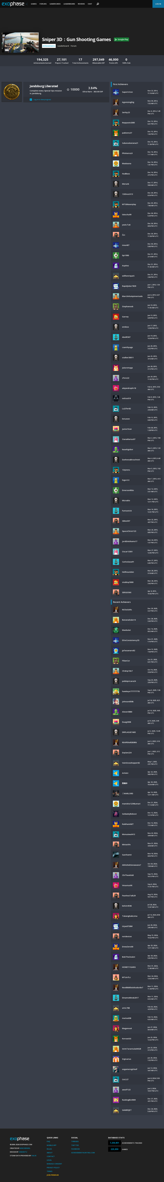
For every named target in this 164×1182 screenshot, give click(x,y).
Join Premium (53, 1175)
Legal (49, 1160)
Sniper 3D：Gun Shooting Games (76, 39)
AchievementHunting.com (83, 1152)
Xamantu (23, 1152)
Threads (75, 1141)
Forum (73, 46)
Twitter (75, 1145)
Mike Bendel (25, 1148)
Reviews (81, 4)
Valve (34, 1155)
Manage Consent (54, 1164)
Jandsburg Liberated (44, 86)
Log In (158, 4)
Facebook (75, 1149)
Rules (49, 1149)
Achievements (49, 46)
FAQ (48, 1141)
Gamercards (55, 4)
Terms (49, 1171)
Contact (51, 1156)
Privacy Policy (53, 1167)
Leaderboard (69, 4)
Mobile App (51, 1145)
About (50, 1152)
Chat (90, 4)
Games (34, 4)
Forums (43, 4)
